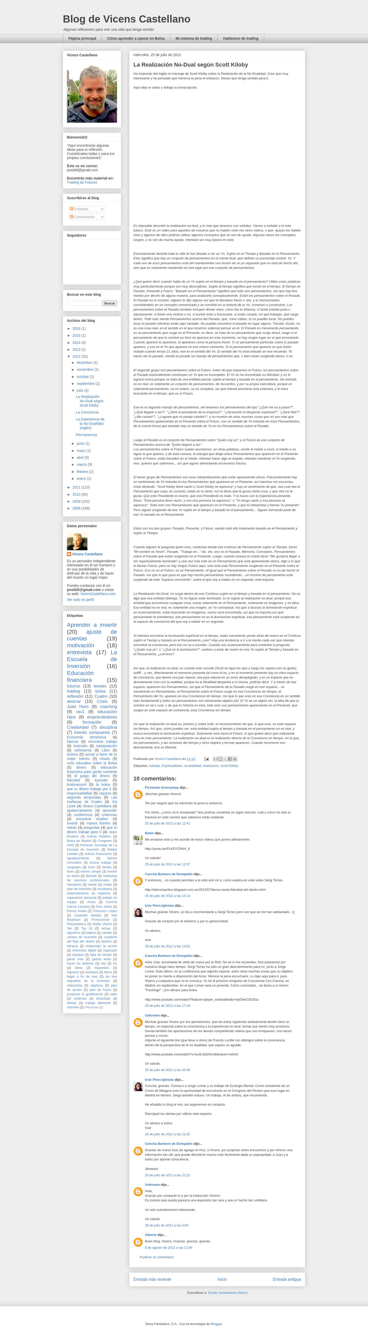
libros (108, 972)
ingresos (73, 972)
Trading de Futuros (82, 182)
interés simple (91, 871)
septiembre (86, 384)
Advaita (154, 766)
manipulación (106, 746)
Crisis (102, 701)
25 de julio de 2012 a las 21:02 (167, 1134)
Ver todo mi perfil (80, 600)
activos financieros (98, 854)
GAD (70, 845)
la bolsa (103, 784)
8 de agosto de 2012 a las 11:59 (168, 1248)
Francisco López (105, 911)
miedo (72, 827)
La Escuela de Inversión (92, 659)
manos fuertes (99, 823)
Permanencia (86, 435)
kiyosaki (101, 780)
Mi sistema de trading (194, 38)
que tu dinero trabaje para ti (92, 829)
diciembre (85, 363)
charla (105, 759)
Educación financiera (80, 676)
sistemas (80, 998)
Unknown (152, 1015)
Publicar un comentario (157, 1257)
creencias (109, 815)
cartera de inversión (82, 937)
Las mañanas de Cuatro (92, 799)
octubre (83, 377)
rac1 (80, 711)
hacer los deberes (80, 963)
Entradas (79, 209)
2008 (77, 508)
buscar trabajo (100, 862)
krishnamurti (76, 784)
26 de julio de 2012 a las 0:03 (166, 1225)
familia (106, 867)
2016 (77, 328)
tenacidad (103, 998)
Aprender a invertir (92, 625)
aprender (110, 810)
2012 (77, 356)
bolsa (100, 691)
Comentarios (82, 217)
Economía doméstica (86, 737)
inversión (80, 746)
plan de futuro (100, 990)
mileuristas (74, 985)
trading (73, 691)
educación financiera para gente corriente (92, 769)
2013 (77, 349)
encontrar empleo (92, 819)
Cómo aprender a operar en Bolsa (136, 38)
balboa (91, 933)
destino (106, 941)
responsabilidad (79, 793)
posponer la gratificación (85, 994)
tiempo (72, 1003)
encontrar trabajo (102, 741)
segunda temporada (84, 797)
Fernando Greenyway (162, 787)
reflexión (75, 696)
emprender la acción (101, 946)
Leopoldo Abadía (87, 915)
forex (70, 871)
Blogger (216, 1324)
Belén (149, 833)
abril (80, 458)
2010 (77, 494)
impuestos (102, 968)
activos (72, 754)
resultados (104, 889)
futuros (73, 686)
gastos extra (101, 959)
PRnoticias (91, 1007)
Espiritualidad (172, 766)
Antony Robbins (99, 836)
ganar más (75, 959)
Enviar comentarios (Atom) (227, 1293)
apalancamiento (79, 810)
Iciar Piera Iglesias (159, 905)
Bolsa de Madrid (79, 841)
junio (81, 443)
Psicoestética (76, 924)
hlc (115, 963)
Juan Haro (78, 706)
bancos (72, 741)
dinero (81, 767)
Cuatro (101, 696)
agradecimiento (78, 858)
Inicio (222, 1279)
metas (107, 884)
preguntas (92, 827)
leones (100, 686)
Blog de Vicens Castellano (126, 19)
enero (82, 479)
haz (103, 963)
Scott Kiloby (229, 766)
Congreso (105, 841)
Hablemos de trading (240, 38)
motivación (80, 645)
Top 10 (86, 928)
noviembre (85, 369)
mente (92, 884)
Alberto (151, 1235)
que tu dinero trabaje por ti (89, 789)
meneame (74, 884)
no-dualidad (192, 766)
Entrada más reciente (152, 1279)
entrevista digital (84, 950)
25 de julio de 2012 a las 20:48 (167, 1070)
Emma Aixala (76, 911)
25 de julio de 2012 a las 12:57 (167, 864)
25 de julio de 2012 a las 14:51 (167, 946)
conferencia (83, 815)
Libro (106, 750)
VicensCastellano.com (98, 594)
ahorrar (74, 701)
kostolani (91, 972)
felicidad (73, 780)
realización (211, 766)
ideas (79, 968)
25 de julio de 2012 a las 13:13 (167, 896)
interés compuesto (92, 732)
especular (110, 950)
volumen (73, 1007)
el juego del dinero (92, 776)
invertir (72, 823)
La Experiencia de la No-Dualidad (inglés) (90, 423)
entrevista (79, 652)
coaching (108, 706)
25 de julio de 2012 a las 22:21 (167, 1175)
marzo (82, 464)
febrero (83, 472)
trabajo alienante (98, 1003)
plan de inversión (79, 889)
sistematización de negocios (89, 893)
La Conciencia (87, 412)
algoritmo (73, 933)
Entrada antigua (287, 1279)
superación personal (81, 897)
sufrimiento (82, 750)
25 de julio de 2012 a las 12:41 (167, 823)
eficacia (72, 946)
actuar (105, 928)
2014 (77, 343)
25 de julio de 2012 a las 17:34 (167, 1006)
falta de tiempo (101, 955)
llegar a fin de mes (82, 976)
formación (92, 722)
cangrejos (74, 867)
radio (113, 994)
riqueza (105, 793)
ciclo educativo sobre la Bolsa (92, 763)
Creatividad (78, 727)
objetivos (96, 985)
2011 (77, 487)
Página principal (82, 38)
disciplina (108, 727)
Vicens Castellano (87, 554)
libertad (91, 876)
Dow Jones (104, 906)
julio (80, 390)
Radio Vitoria (102, 924)
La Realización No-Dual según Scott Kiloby (89, 401)
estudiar (78, 955)
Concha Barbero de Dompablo (169, 874)
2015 (77, 335)
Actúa (91, 902)
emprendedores (102, 717)
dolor (91, 867)
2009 (77, 501)
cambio (107, 933)
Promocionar (100, 920)
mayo (81, 451)
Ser (69, 928)
